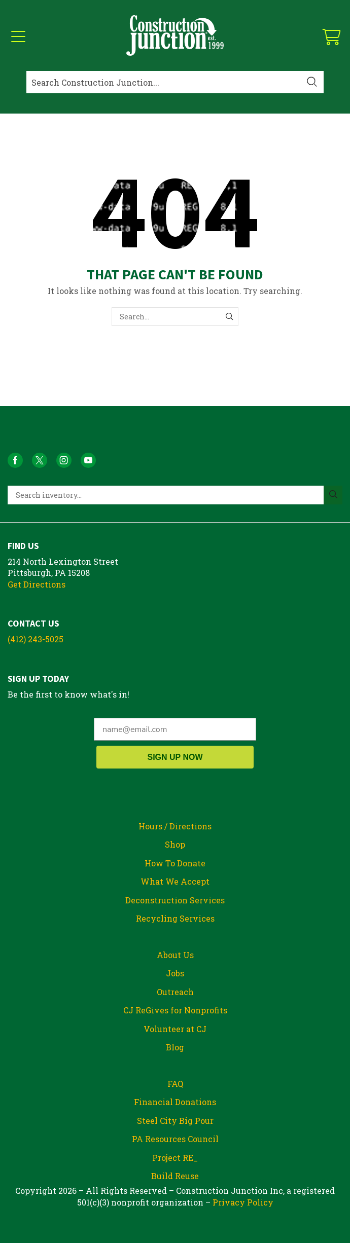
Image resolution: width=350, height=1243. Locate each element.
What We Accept (175, 881)
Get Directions (36, 584)
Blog (175, 1047)
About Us (175, 954)
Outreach (175, 991)
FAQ (175, 1083)
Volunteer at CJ (175, 1028)
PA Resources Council (175, 1139)
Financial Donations (175, 1101)
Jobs (175, 973)
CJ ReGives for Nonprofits (175, 1010)
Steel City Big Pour (175, 1120)
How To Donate (175, 863)
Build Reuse (175, 1176)
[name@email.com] (175, 729)
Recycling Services (175, 918)
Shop (175, 844)
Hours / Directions (175, 826)
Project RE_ (175, 1157)
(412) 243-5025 (35, 639)
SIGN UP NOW (174, 757)
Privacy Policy (243, 1202)
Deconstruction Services (175, 900)
